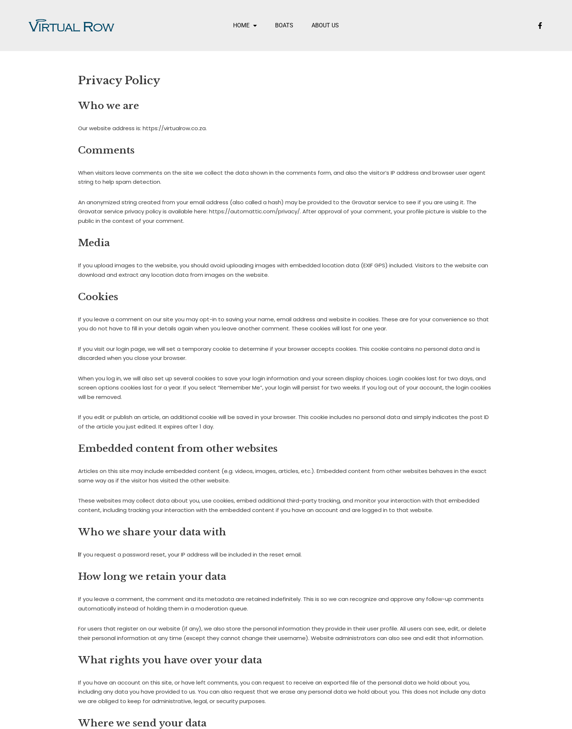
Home (245, 25)
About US (325, 25)
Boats (284, 25)
